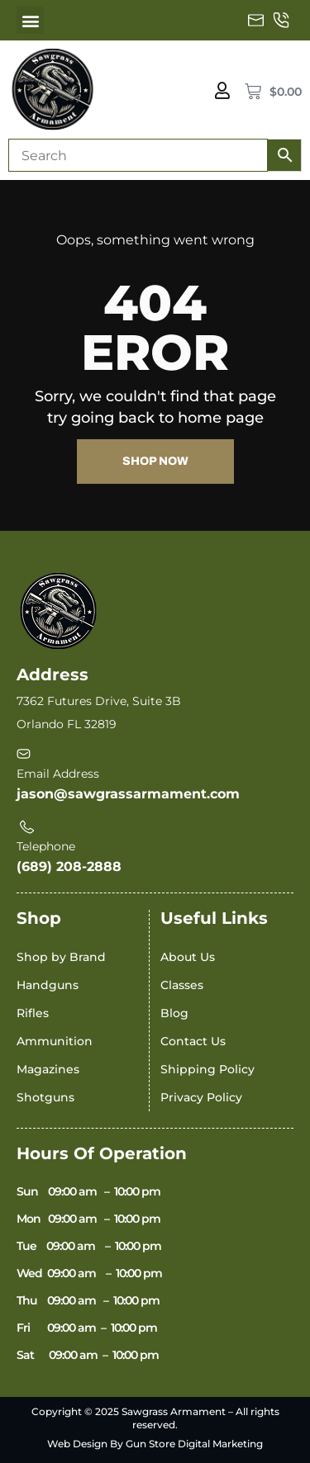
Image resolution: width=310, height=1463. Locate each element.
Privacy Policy (201, 1097)
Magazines (48, 1069)
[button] (30, 20)
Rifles (33, 1013)
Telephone (46, 846)
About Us (187, 956)
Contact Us (193, 1041)
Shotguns (45, 1097)
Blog (174, 1013)
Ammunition (55, 1041)
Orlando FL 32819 (67, 724)
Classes (181, 985)
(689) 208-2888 (69, 866)
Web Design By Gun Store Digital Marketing (155, 1443)
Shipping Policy (207, 1069)
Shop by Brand (61, 956)
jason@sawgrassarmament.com (128, 794)
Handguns (48, 985)
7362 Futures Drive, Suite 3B (99, 701)
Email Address (58, 773)
